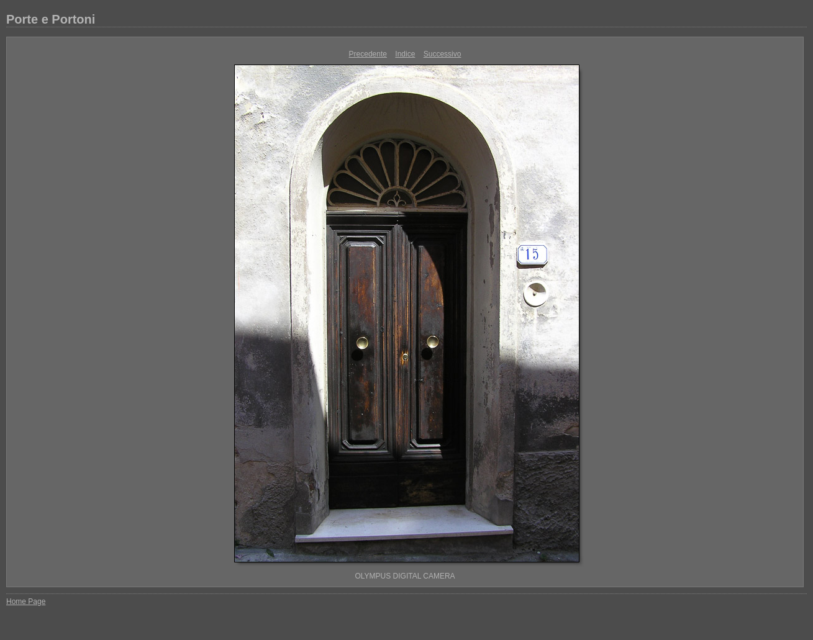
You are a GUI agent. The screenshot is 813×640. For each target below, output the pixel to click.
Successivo (442, 54)
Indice (405, 54)
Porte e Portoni (50, 19)
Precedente (368, 54)
